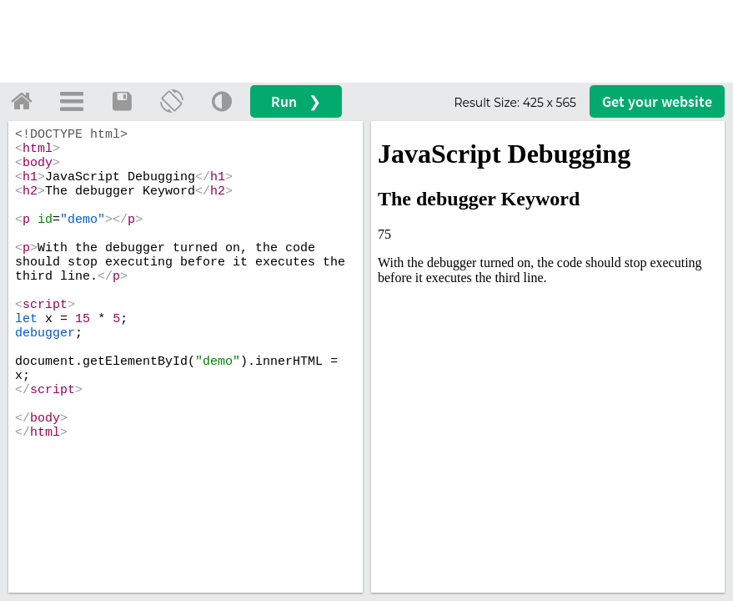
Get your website (657, 101)
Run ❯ (296, 101)
